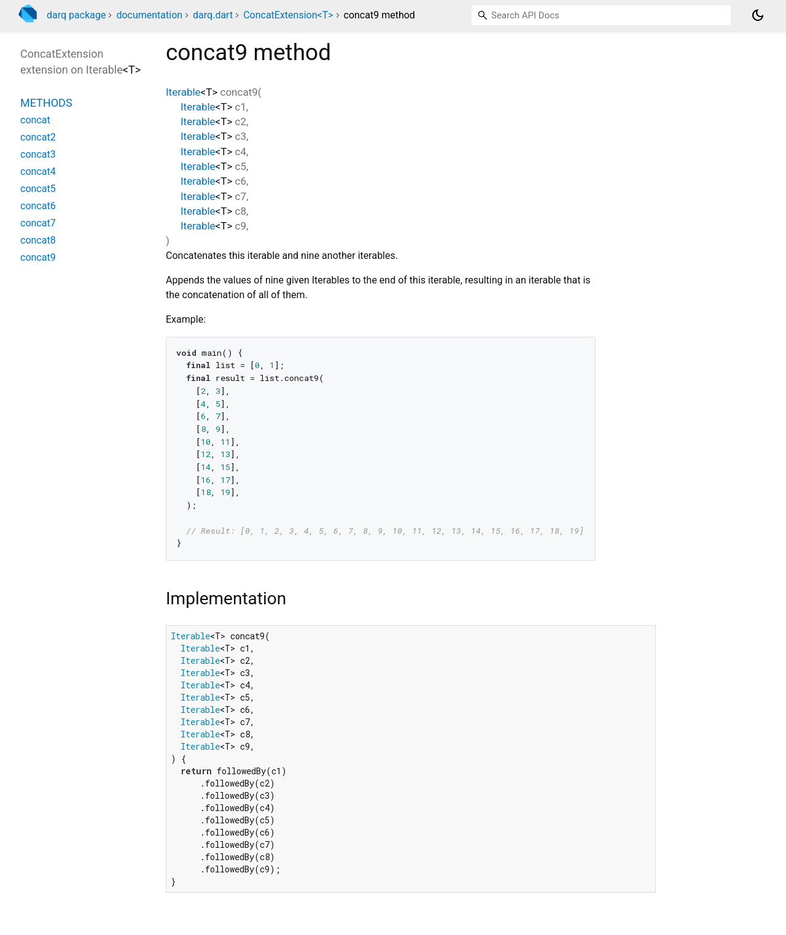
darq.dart (213, 15)
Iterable (183, 92)
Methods (46, 102)
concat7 (38, 223)
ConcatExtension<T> (288, 15)
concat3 (38, 154)
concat (35, 120)
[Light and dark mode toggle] (758, 15)
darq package (76, 15)
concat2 (38, 137)
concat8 (38, 240)
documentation (149, 15)
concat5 (38, 188)
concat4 (38, 171)
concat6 (38, 206)
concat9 (38, 257)
